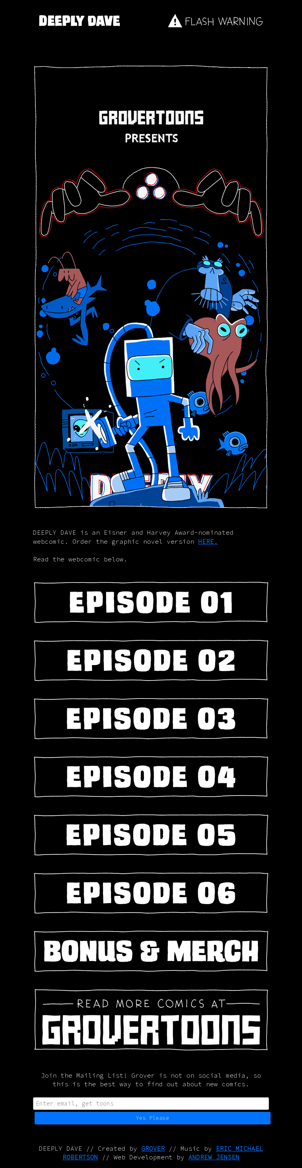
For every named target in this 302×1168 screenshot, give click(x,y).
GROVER (153, 1148)
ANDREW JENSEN (213, 1157)
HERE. (208, 541)
